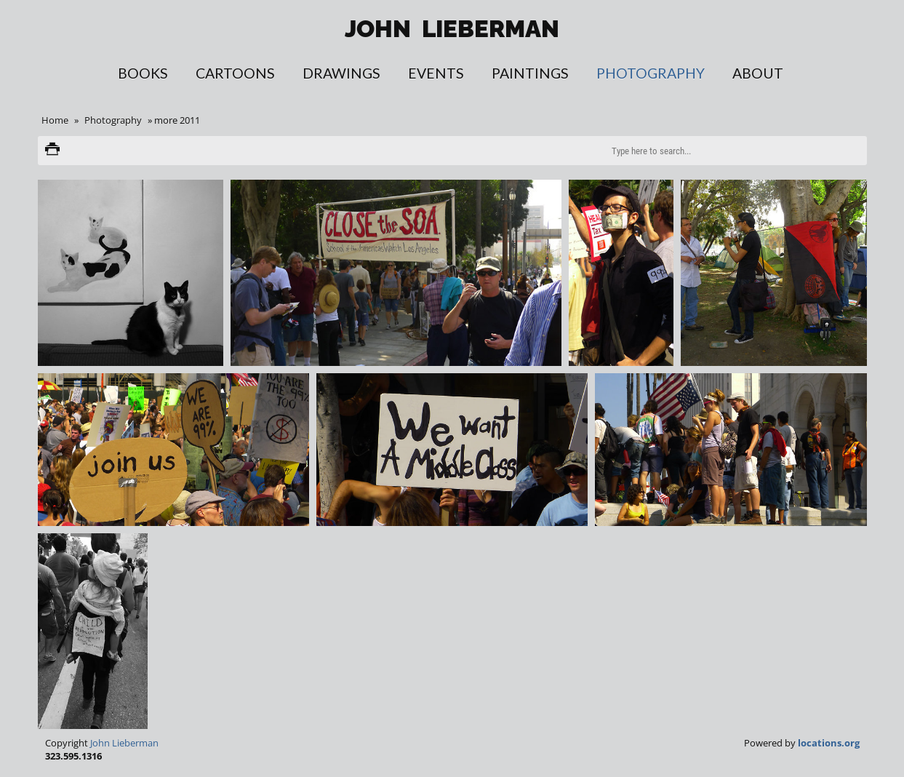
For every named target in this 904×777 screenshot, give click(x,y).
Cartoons (235, 73)
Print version (52, 150)
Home (54, 120)
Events (436, 73)
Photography (650, 73)
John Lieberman (124, 742)
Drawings (341, 73)
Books (143, 73)
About (757, 73)
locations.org (829, 742)
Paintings (530, 73)
